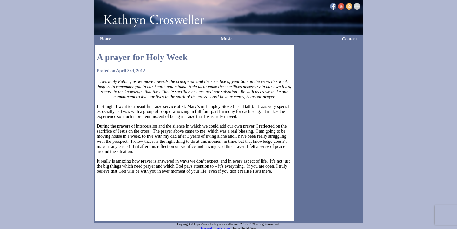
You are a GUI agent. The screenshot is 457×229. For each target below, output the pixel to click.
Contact (349, 39)
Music (227, 39)
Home (105, 39)
